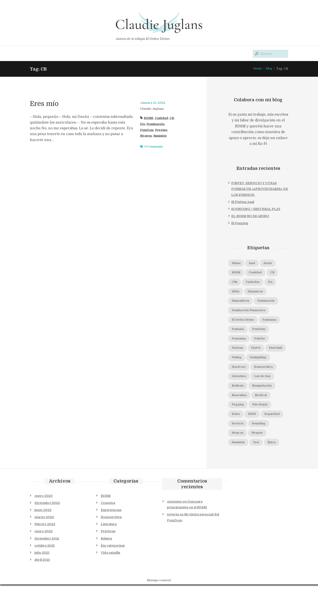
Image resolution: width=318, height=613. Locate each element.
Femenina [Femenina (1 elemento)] (265, 342)
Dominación (157, 124)
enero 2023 (43, 524)
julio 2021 (41, 581)
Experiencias (111, 538)
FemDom (147, 130)
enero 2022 (43, 560)
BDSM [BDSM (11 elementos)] (237, 273)
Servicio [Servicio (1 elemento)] (266, 441)
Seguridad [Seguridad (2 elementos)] (241, 441)
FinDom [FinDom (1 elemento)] (260, 352)
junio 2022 (42, 538)
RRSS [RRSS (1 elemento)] (254, 431)
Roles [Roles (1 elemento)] (236, 431)
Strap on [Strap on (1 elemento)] (264, 451)
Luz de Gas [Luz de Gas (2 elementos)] (267, 392)
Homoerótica (111, 545)
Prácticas (108, 560)
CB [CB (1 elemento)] (278, 273)
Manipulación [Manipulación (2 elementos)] (266, 401)
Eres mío (49, 103)
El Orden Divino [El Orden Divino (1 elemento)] (245, 323)
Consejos (108, 531)
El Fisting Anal (242, 202)
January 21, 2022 (154, 103)
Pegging (164, 130)
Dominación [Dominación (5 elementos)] (271, 303)
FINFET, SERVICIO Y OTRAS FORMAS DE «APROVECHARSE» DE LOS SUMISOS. (259, 189)
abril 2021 (42, 588)
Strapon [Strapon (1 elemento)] (238, 461)
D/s (143, 124)
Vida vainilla (110, 581)
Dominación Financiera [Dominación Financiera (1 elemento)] (251, 313)
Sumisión (162, 136)
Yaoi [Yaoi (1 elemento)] (235, 470)
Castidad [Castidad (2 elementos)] (259, 273)
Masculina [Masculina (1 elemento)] (240, 411)
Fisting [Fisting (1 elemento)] (238, 372)
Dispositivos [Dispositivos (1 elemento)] (242, 303)
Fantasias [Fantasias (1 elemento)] (240, 333)
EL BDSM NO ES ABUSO (250, 216)
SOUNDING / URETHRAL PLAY (255, 209)
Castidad (163, 118)
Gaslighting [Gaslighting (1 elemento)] (262, 372)
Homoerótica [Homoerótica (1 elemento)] (268, 382)
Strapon (146, 136)
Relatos (106, 567)
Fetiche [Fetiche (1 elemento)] (238, 352)
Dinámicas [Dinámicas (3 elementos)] (259, 293)
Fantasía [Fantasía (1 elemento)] (264, 333)
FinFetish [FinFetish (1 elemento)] (260, 362)
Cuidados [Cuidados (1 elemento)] (256, 283)
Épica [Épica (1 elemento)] (252, 470)
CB (174, 118)
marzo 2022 (44, 545)
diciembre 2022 (47, 531)
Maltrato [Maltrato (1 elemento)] (239, 401)
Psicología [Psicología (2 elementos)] (263, 421)
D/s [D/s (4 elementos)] (275, 283)
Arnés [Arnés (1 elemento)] (273, 264)
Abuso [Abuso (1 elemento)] (237, 264)
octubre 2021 (44, 574)
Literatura (109, 553)
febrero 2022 (44, 553)
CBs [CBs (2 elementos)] (235, 283)
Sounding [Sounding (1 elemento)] (240, 451)
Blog (268, 69)
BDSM (149, 118)
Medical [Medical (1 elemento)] (265, 411)
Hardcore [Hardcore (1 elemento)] (240, 382)
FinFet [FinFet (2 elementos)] (237, 362)
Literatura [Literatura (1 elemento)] (240, 392)
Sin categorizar (113, 574)
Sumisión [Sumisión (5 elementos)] (262, 461)
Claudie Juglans (153, 109)
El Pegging (239, 223)
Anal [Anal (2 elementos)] (255, 264)
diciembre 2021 (46, 567)
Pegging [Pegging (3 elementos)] (239, 421)
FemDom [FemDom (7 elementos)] (240, 342)
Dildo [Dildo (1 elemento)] (236, 293)
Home (256, 69)
